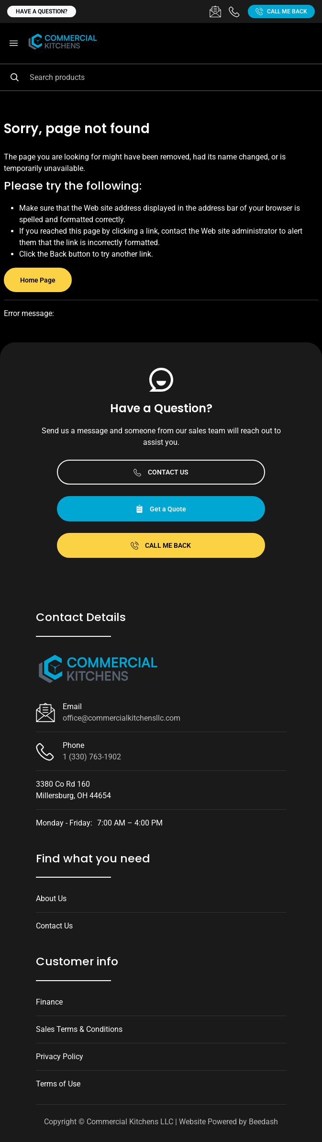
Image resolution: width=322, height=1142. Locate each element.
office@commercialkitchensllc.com (121, 718)
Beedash (263, 1121)
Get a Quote (160, 509)
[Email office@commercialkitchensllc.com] (215, 11)
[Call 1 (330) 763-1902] (234, 11)
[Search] (161, 77)
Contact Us (161, 472)
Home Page (38, 280)
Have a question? (41, 11)
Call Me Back (281, 11)
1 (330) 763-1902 (92, 756)
